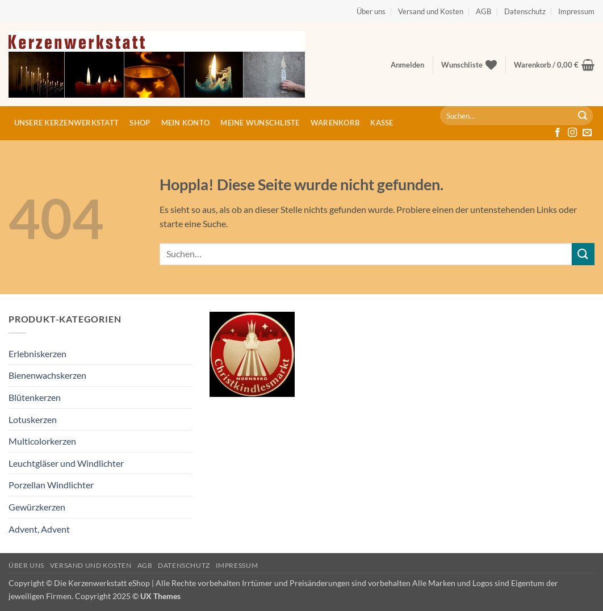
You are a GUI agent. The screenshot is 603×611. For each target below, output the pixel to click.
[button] (407, 65)
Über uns (371, 11)
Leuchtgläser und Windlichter (66, 463)
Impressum (576, 11)
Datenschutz (525, 11)
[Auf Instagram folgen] (572, 133)
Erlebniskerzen (37, 353)
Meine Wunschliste (259, 122)
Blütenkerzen (35, 397)
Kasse (381, 122)
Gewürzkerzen (37, 506)
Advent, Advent (39, 529)
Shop (139, 122)
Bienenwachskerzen (47, 375)
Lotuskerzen (33, 419)
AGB (483, 11)
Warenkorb (335, 122)
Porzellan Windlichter (51, 484)
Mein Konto (185, 122)
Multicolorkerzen (42, 441)
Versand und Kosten (430, 11)
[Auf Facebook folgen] (557, 133)
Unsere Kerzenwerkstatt (66, 122)
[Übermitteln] (582, 115)
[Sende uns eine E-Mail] (587, 133)
